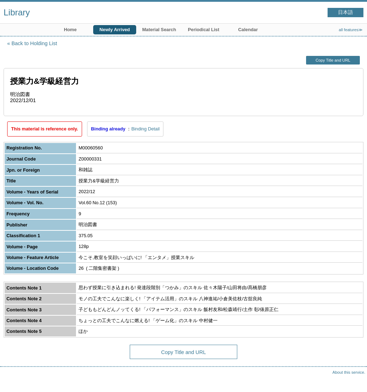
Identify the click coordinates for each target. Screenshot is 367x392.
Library (17, 12)
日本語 (345, 12)
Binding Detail (145, 129)
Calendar (248, 29)
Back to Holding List (34, 43)
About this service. (349, 372)
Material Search (159, 29)
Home (70, 29)
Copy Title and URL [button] (332, 60)
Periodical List (203, 29)
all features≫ (351, 30)
